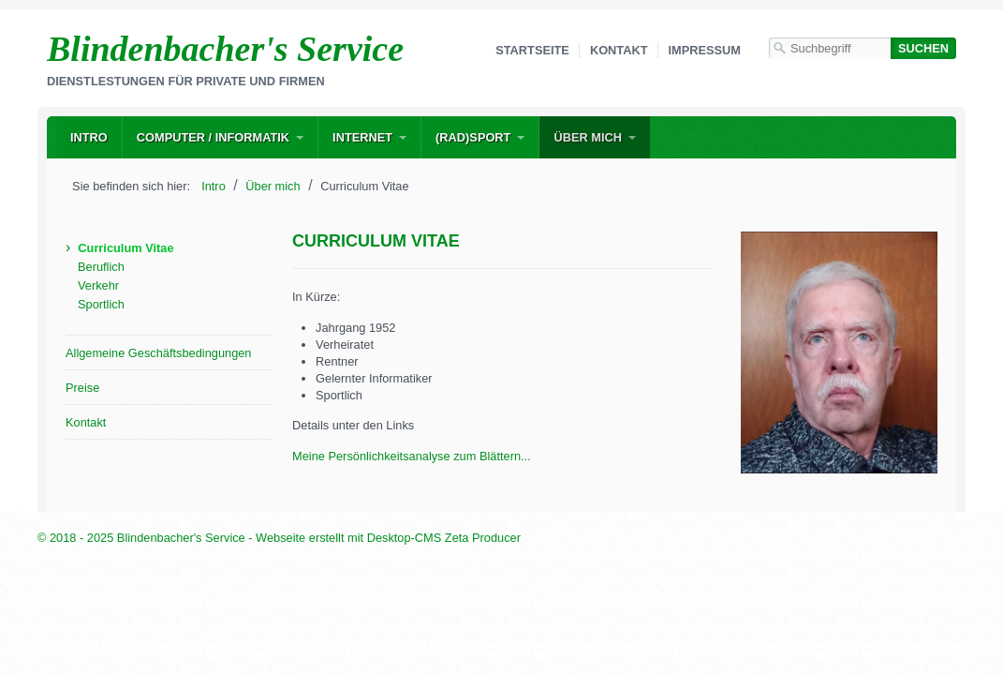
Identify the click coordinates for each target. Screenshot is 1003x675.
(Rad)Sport (472, 137)
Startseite (532, 50)
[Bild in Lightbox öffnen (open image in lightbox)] (839, 352)
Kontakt (619, 50)
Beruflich (101, 267)
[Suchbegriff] (830, 48)
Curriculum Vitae (125, 248)
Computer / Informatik (213, 137)
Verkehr (98, 285)
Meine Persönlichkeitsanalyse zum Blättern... (411, 456)
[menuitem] (89, 137)
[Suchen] (923, 48)
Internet (362, 137)
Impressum (705, 50)
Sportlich (101, 304)
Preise (82, 388)
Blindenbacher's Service (225, 48)
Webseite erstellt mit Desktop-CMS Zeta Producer (388, 538)
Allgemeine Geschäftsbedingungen (159, 353)
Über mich (587, 137)
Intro (89, 137)
